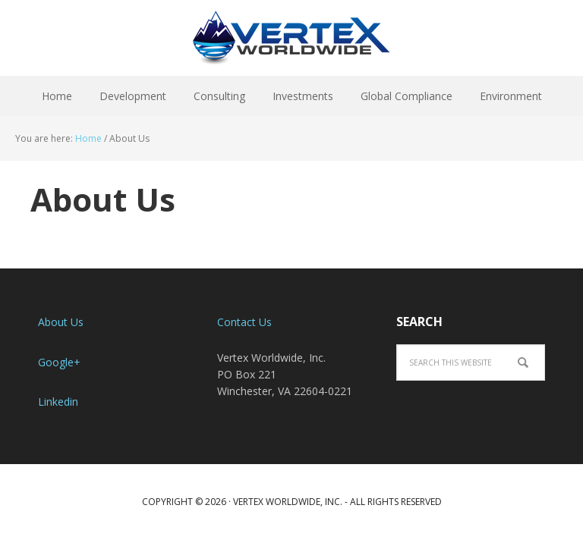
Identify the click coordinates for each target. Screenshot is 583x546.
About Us (61, 322)
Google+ (59, 362)
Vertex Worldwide (291, 38)
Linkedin (58, 401)
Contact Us (244, 322)
